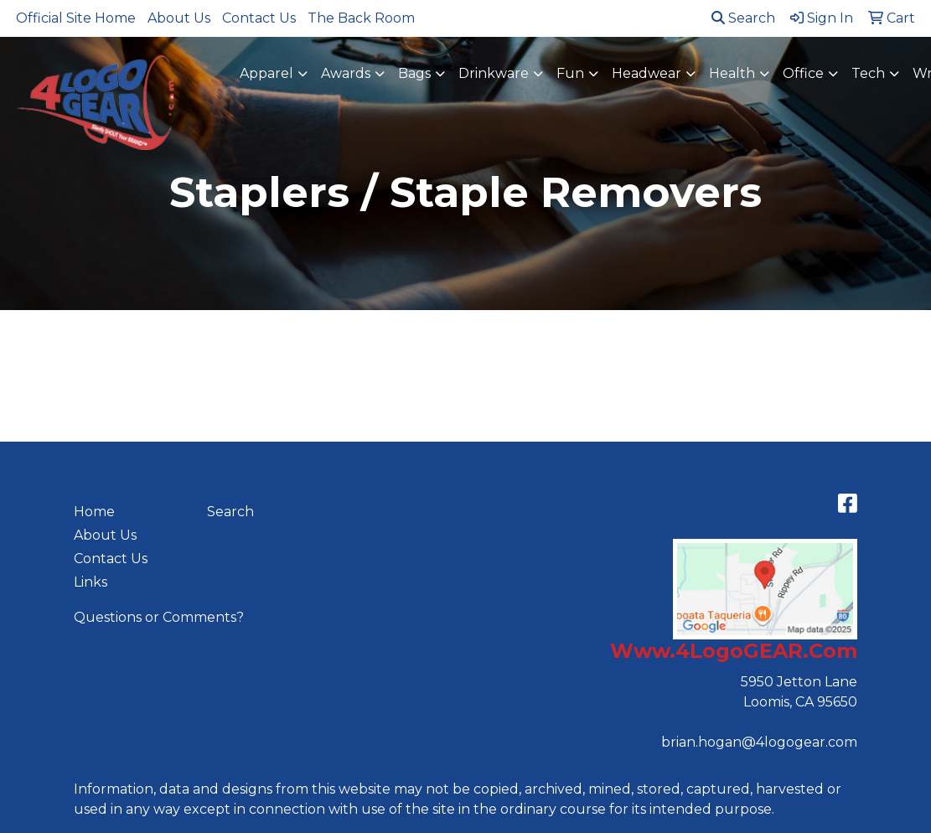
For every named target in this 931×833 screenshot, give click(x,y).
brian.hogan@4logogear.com (759, 742)
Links (90, 582)
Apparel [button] (266, 73)
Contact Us (259, 18)
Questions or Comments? (159, 617)
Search (743, 18)
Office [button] (803, 73)
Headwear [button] (646, 73)
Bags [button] (414, 73)
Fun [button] (570, 73)
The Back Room (361, 18)
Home (94, 512)
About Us (178, 18)
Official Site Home (76, 18)
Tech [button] (868, 73)
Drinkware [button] (493, 73)
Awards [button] (345, 73)
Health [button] (732, 73)
